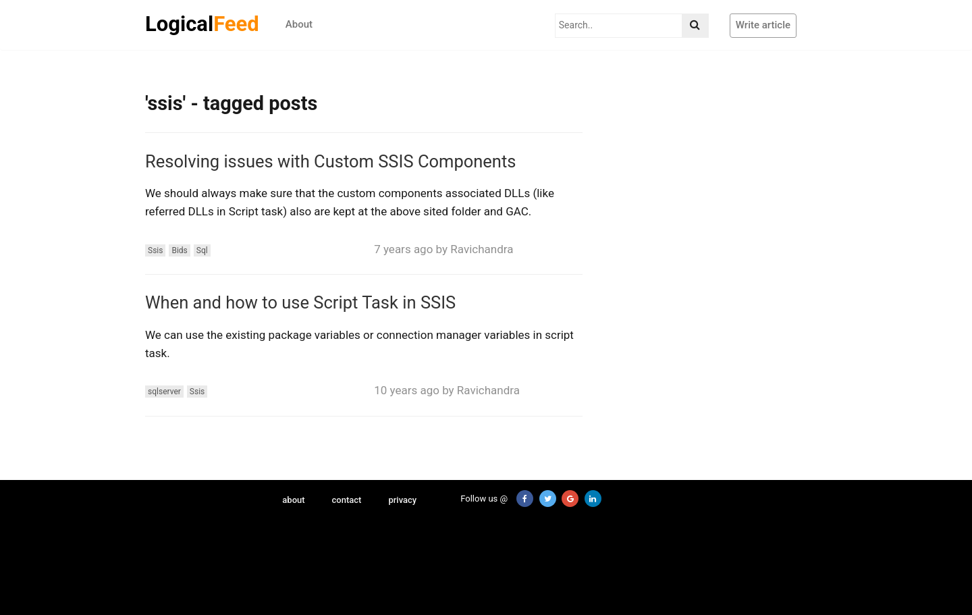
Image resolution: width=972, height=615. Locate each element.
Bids (179, 250)
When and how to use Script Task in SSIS (300, 302)
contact (347, 500)
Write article (763, 25)
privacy (402, 500)
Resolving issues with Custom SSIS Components (330, 161)
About (299, 24)
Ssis (155, 250)
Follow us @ (476, 498)
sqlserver (164, 391)
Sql (202, 250)
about (293, 500)
